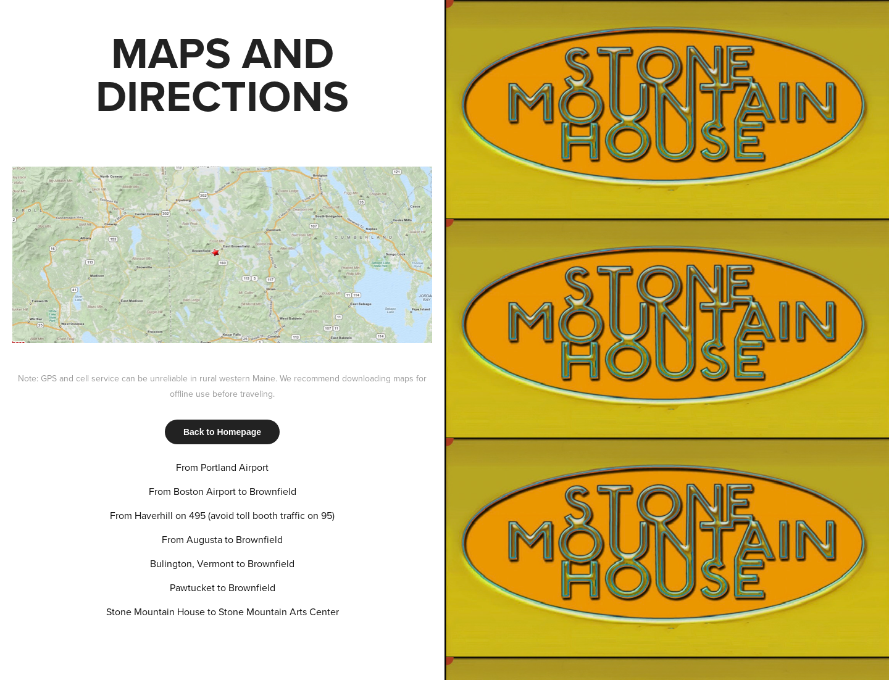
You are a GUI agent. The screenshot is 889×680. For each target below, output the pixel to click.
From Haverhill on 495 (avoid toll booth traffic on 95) (222, 515)
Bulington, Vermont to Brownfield (222, 563)
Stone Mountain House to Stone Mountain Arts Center (222, 611)
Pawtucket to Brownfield (222, 587)
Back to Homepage (222, 432)
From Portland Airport (222, 467)
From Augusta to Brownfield (222, 539)
